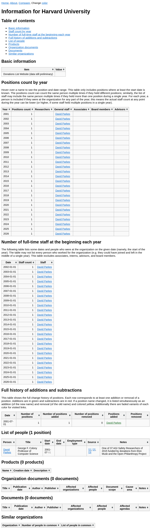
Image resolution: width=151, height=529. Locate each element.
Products (13, 44)
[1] (90, 449)
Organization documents (23, 47)
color (45, 2)
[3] (90, 452)
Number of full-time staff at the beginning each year (39, 34)
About (13, 2)
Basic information (18, 28)
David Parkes (62, 114)
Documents (15, 50)
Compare (24, 2)
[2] (94, 449)
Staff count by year (19, 31)
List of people (16, 40)
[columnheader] (28, 69)
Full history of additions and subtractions (32, 37)
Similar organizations (21, 53)
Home (5, 2)
